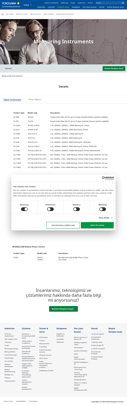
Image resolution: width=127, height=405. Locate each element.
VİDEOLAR (60, 342)
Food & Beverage (11, 355)
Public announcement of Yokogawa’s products (45, 364)
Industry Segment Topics (80, 343)
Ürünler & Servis (63, 7)
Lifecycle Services (45, 355)
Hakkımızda (64, 3)
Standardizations (80, 380)
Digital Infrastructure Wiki (80, 389)
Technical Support (97, 334)
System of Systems (80, 351)
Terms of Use (8, 401)
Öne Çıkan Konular (90, 7)
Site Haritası (33, 401)
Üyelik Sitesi (82, 3)
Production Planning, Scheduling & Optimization (26, 374)
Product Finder (96, 345)
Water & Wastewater (9, 365)
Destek (101, 7)
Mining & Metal (10, 352)
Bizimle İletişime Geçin (115, 7)
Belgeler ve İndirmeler (61, 335)
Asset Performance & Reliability (28, 347)
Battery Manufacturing (10, 370)
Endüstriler (41, 7)
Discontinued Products (95, 353)
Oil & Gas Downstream (9, 335)
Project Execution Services (45, 351)
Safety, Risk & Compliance (27, 342)
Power (7, 345)
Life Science (43, 358)
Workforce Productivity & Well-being (28, 336)
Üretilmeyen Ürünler (46, 371)
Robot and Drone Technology (80, 368)
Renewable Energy (11, 349)
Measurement (35, 14)
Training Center (96, 342)
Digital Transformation (79, 358)
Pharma (7, 378)
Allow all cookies (97, 225)
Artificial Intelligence (81, 362)
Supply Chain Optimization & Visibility (27, 366)
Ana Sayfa (9, 14)
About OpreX (78, 348)
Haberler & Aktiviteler (51, 3)
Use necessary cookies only (63, 225)
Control (41, 340)
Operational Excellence (26, 352)
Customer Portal (97, 349)
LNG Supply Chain (11, 339)
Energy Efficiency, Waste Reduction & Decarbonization (28, 358)
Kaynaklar (60, 339)
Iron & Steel (9, 361)
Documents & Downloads (96, 338)
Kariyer (73, 3)
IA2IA (76, 354)
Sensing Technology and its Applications (80, 375)
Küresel (90, 3)
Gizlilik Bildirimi (21, 401)
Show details (104, 218)
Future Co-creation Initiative (80, 384)
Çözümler (51, 7)
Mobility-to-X (9, 375)
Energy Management (26, 388)
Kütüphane (76, 7)
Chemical (8, 342)
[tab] (12, 99)
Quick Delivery (48, 14)
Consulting (43, 347)
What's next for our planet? (80, 338)
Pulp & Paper (9, 358)
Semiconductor (10, 381)
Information (43, 337)
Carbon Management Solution (26, 382)
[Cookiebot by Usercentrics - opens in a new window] (104, 178)
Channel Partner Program (97, 358)
